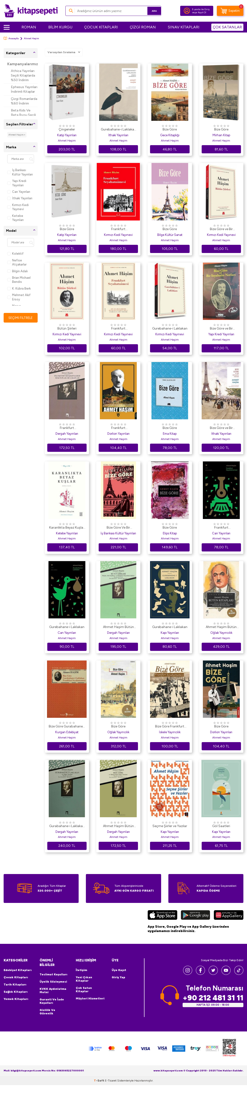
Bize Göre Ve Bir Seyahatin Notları (118, 527)
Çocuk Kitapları (16, 977)
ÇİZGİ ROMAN (143, 27)
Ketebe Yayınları (15, 218)
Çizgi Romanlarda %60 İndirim (24, 101)
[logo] (31, 11)
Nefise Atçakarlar (17, 262)
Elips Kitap (170, 533)
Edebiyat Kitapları (18, 970)
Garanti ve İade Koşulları (52, 1001)
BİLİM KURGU (60, 27)
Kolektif (15, 253)
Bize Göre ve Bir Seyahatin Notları (221, 229)
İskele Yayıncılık (169, 732)
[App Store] (162, 915)
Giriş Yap (118, 977)
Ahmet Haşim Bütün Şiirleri (118, 627)
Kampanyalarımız (22, 64)
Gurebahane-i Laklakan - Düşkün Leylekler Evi (118, 129)
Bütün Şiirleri (66, 328)
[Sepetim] (230, 11)
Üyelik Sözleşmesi (53, 981)
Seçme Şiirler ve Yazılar (169, 826)
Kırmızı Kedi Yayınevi (18, 207)
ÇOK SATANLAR (227, 27)
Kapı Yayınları (170, 633)
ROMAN (28, 27)
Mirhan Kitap (221, 135)
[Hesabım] (187, 11)
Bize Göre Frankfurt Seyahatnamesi (169, 726)
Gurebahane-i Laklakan (169, 328)
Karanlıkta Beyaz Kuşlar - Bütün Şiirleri (66, 527)
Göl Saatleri (221, 826)
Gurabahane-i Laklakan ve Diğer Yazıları (67, 826)
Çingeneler (67, 129)
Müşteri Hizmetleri (90, 998)
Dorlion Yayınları (118, 433)
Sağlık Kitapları (15, 991)
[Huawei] (228, 915)
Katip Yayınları (66, 135)
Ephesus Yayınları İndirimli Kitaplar (24, 89)
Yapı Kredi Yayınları (16, 183)
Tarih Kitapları (15, 984)
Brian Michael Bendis (19, 280)
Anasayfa (11, 38)
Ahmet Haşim (67, 140)
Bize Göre (170, 129)
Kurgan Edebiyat (66, 732)
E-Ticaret (111, 1090)
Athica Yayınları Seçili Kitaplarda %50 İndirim (23, 75)
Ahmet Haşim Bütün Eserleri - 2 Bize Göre (118, 826)
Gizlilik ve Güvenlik (47, 1011)
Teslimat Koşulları (53, 974)
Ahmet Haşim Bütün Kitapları (221, 627)
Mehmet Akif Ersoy (19, 297)
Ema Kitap (170, 433)
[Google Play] (195, 915)
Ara (150, 10)
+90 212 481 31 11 (213, 997)
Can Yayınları (18, 192)
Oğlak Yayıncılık (221, 633)
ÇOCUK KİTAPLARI (101, 27)
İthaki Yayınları (19, 198)
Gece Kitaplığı (169, 135)
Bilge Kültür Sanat (169, 235)
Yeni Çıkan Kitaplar (84, 979)
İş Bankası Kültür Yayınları (20, 172)
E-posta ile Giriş (201, 9)
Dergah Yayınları (66, 433)
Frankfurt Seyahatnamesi (118, 229)
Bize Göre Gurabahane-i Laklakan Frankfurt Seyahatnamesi (67, 726)
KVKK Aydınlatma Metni (53, 990)
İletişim (81, 970)
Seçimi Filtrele (21, 318)
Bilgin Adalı (17, 271)
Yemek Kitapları (16, 999)
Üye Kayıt (119, 970)
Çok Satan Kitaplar (84, 989)
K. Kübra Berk (19, 288)
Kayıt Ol (202, 12)
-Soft (99, 1090)
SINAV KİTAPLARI (183, 27)
